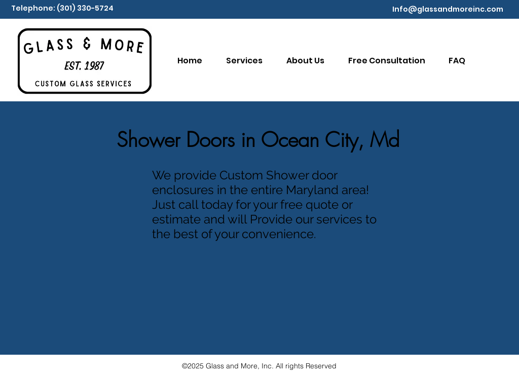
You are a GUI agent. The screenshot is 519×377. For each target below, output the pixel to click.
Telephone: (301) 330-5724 (62, 8)
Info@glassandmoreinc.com (447, 9)
